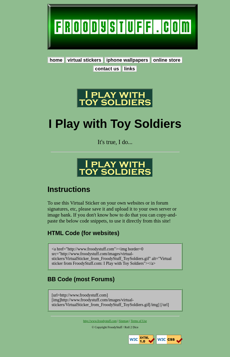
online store (167, 60)
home (56, 60)
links (129, 68)
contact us (107, 68)
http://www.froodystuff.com (100, 321)
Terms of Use (139, 321)
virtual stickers (84, 60)
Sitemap (124, 321)
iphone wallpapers (127, 60)
